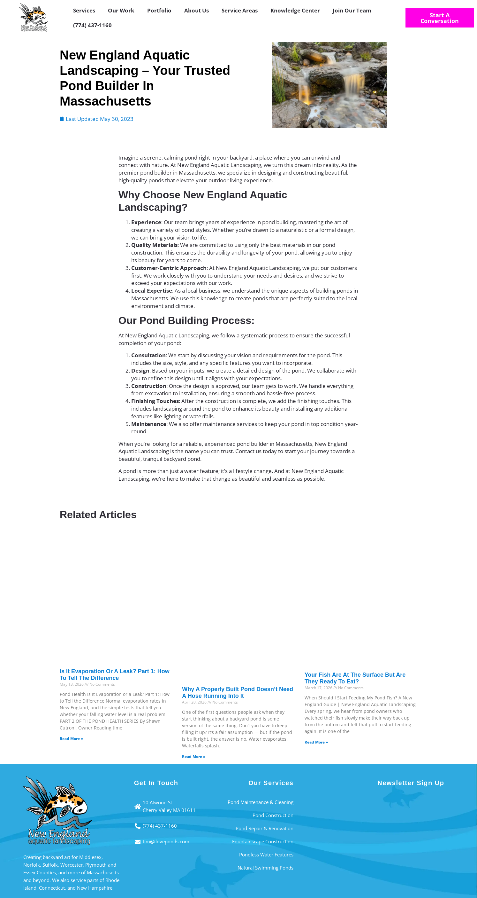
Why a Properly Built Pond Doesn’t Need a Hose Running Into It (237, 692)
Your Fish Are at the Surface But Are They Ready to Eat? (355, 678)
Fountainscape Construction (262, 841)
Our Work (121, 10)
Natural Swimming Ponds (265, 867)
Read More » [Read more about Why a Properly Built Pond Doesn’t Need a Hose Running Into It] (193, 756)
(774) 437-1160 (92, 25)
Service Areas (240, 10)
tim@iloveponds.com (166, 841)
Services (84, 10)
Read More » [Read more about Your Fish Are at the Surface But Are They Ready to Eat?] (316, 742)
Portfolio (159, 10)
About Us (196, 10)
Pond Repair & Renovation (264, 828)
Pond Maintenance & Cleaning (260, 802)
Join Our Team (352, 10)
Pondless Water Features (266, 854)
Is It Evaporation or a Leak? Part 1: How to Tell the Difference (115, 674)
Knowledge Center (295, 10)
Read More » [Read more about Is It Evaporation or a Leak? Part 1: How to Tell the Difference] (71, 738)
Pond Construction (273, 815)
